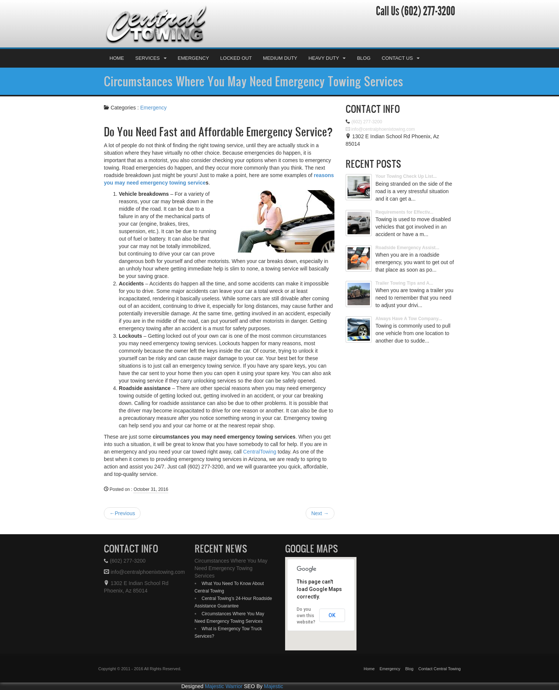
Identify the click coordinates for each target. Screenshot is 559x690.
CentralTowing (260, 452)
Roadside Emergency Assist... (407, 247)
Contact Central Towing (439, 668)
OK (332, 615)
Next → (320, 513)
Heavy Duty (327, 58)
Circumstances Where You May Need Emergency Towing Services (253, 81)
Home (116, 58)
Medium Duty (280, 58)
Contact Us (401, 58)
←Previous (122, 513)
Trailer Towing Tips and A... (404, 283)
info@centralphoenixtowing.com (380, 129)
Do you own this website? (306, 616)
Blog (363, 58)
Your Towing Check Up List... (406, 176)
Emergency (193, 58)
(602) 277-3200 (427, 11)
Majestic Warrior (224, 686)
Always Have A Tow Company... (409, 318)
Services (151, 58)
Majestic (273, 686)
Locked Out (236, 58)
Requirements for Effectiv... (404, 212)
